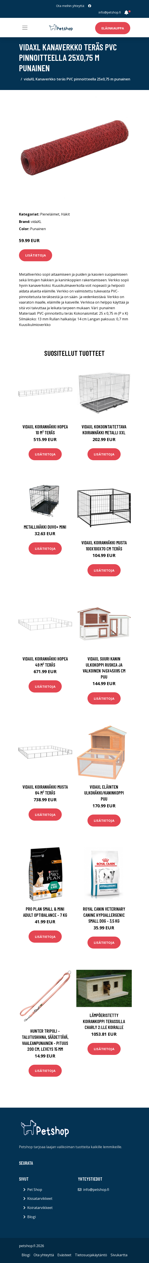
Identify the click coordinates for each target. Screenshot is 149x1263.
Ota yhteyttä (44, 1255)
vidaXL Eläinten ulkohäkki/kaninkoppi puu (104, 792)
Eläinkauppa (112, 28)
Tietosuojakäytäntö (91, 1255)
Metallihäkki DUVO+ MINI (45, 527)
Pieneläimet (49, 214)
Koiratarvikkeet (40, 1207)
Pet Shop (34, 1189)
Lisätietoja (35, 255)
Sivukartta (119, 1255)
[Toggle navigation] (25, 28)
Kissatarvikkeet (39, 1198)
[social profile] (89, 6)
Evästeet (64, 1255)
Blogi (31, 1216)
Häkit (65, 214)
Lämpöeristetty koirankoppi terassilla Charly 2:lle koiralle (104, 1021)
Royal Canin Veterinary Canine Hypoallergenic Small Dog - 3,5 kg (104, 914)
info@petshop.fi (110, 12)
